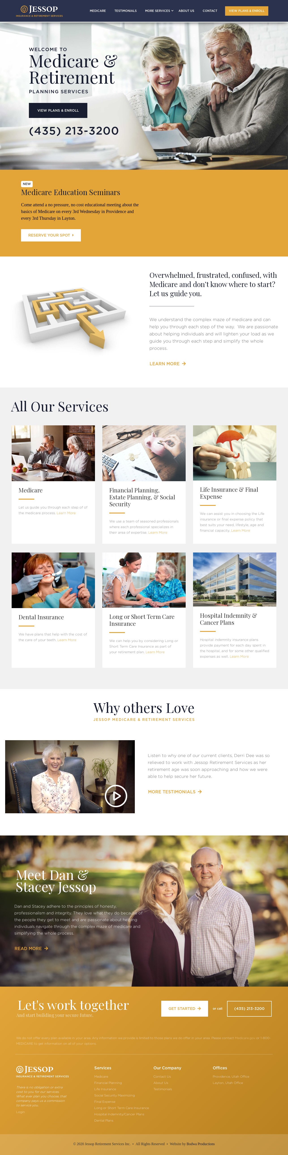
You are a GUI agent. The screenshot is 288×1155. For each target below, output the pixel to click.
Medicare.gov (245, 1038)
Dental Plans (103, 1120)
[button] (157, 11)
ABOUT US (186, 11)
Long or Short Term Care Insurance (121, 1107)
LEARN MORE (168, 363)
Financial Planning (108, 1082)
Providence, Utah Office (231, 1076)
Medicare (101, 1076)
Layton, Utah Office (228, 1082)
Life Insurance (105, 1089)
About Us (160, 1082)
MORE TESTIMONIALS (175, 792)
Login (20, 1112)
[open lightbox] (70, 776)
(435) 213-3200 (249, 1009)
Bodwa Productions (201, 1144)
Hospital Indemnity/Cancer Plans (119, 1114)
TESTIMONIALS (125, 11)
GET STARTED (184, 1009)
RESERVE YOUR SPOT (51, 235)
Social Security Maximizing (114, 1095)
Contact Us (162, 1076)
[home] (39, 11)
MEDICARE (98, 11)
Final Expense (104, 1101)
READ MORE (31, 948)
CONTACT (210, 11)
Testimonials (162, 1089)
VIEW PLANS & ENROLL (246, 11)
